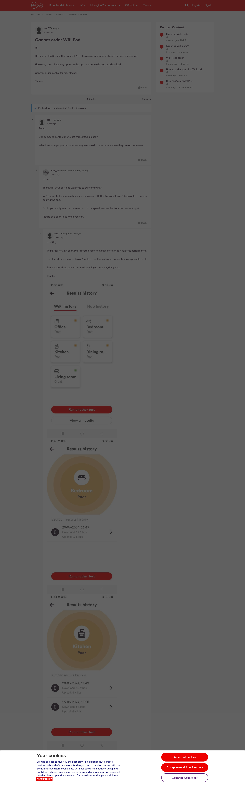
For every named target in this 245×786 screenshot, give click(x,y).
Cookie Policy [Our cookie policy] (44, 779)
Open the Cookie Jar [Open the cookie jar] (184, 777)
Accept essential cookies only (185, 767)
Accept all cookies (184, 757)
